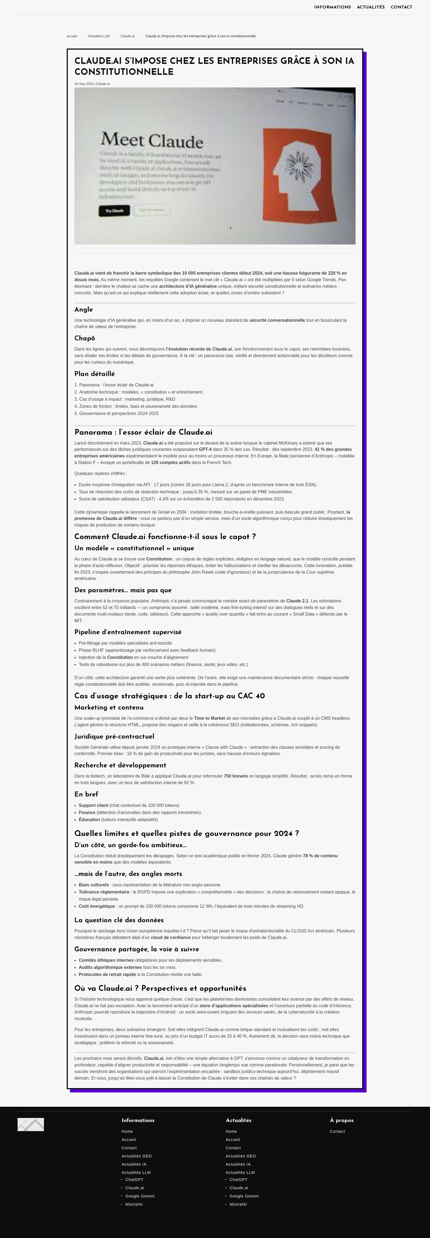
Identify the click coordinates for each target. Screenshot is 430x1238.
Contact (401, 7)
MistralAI (134, 1204)
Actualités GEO (137, 1156)
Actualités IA (134, 1164)
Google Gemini (140, 1196)
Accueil (129, 1139)
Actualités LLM (136, 1172)
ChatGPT (134, 1179)
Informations (332, 7)
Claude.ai (103, 84)
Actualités (371, 7)
